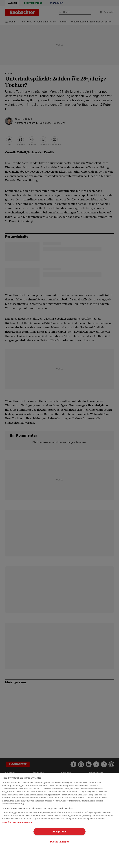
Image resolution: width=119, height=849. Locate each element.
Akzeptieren (59, 831)
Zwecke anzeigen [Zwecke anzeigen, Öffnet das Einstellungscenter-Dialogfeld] (59, 841)
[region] (59, 811)
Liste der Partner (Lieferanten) (17, 822)
